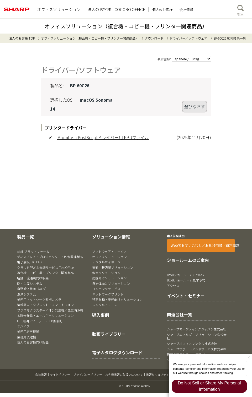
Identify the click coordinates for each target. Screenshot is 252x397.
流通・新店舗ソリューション (112, 267)
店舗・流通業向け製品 (33, 278)
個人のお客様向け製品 (33, 342)
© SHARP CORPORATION (134, 386)
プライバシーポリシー (87, 374)
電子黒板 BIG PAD (29, 262)
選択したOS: (62, 99)
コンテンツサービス (106, 288)
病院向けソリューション (109, 278)
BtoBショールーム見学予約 (186, 280)
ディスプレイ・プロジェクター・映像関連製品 (50, 256)
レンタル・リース (104, 304)
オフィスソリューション (109, 256)
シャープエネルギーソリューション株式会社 (197, 336)
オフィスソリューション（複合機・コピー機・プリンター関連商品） (126, 26)
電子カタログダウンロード (117, 352)
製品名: (57, 85)
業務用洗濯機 (26, 336)
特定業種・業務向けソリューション (117, 299)
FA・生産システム (29, 283)
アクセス (173, 285)
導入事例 (100, 315)
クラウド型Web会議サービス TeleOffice (45, 267)
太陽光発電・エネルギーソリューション (45, 315)
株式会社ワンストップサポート (189, 354)
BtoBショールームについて (186, 274)
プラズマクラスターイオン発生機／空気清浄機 (50, 310)
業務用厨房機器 (28, 331)
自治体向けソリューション (111, 283)
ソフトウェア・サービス (109, 251)
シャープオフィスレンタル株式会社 (192, 343)
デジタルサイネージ (106, 262)
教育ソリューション (106, 272)
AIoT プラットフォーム (33, 251)
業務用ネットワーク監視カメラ (39, 299)
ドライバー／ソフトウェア (188, 38)
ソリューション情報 (111, 236)
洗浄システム (26, 294)
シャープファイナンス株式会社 (189, 359)
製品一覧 (25, 236)
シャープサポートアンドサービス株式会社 (197, 348)
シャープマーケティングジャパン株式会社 (196, 329)
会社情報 (41, 374)
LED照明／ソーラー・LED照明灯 (40, 320)
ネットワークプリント (108, 294)
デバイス (23, 326)
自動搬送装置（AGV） (32, 288)
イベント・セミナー (186, 295)
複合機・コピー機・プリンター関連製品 (45, 272)
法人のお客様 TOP (22, 38)
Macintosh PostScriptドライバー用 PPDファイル (103, 137)
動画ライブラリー (109, 333)
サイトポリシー (60, 374)
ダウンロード (154, 38)
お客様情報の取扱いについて (124, 374)
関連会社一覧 (179, 314)
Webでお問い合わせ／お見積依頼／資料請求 (203, 245)
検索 (240, 9)
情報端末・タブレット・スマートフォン (45, 304)
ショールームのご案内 (188, 260)
